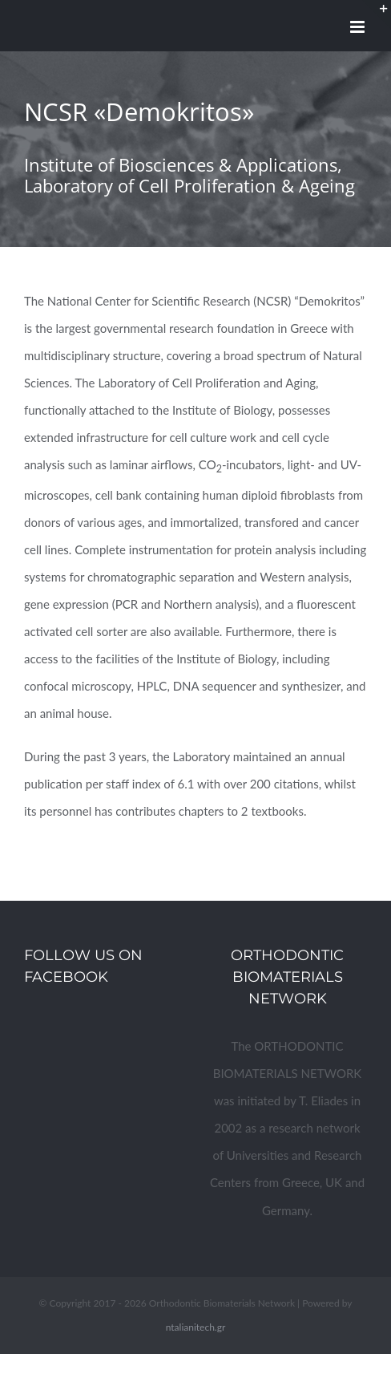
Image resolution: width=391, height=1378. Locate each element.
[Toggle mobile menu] (358, 26)
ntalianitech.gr (196, 1327)
